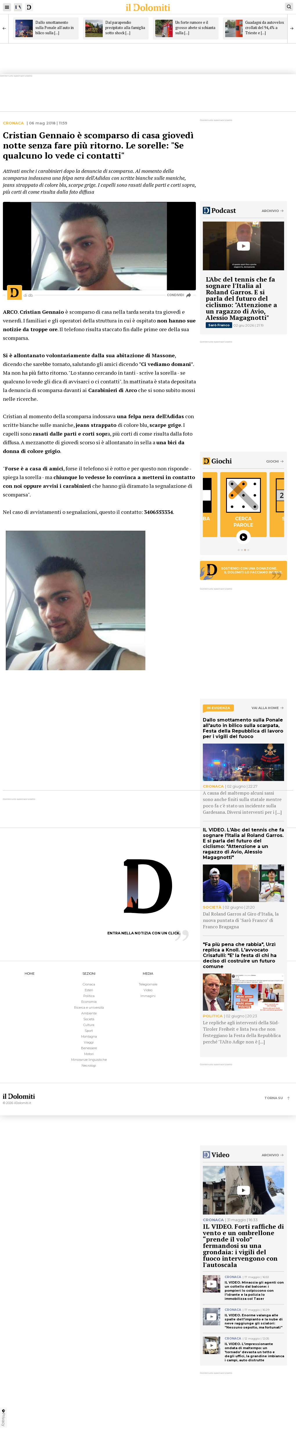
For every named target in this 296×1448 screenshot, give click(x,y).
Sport (89, 1031)
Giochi (272, 461)
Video (148, 990)
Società (88, 1019)
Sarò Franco (219, 325)
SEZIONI (88, 974)
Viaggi (89, 1042)
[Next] (291, 28)
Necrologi (89, 1065)
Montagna (89, 1036)
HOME (30, 974)
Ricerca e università (89, 1007)
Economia (89, 1002)
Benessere (89, 1048)
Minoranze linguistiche (89, 1060)
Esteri (89, 990)
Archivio (270, 211)
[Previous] (4, 28)
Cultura (88, 1025)
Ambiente (89, 1013)
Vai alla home (265, 708)
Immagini (148, 996)
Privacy (3, 1417)
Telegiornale (148, 984)
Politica (89, 996)
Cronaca (13, 123)
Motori (89, 1054)
